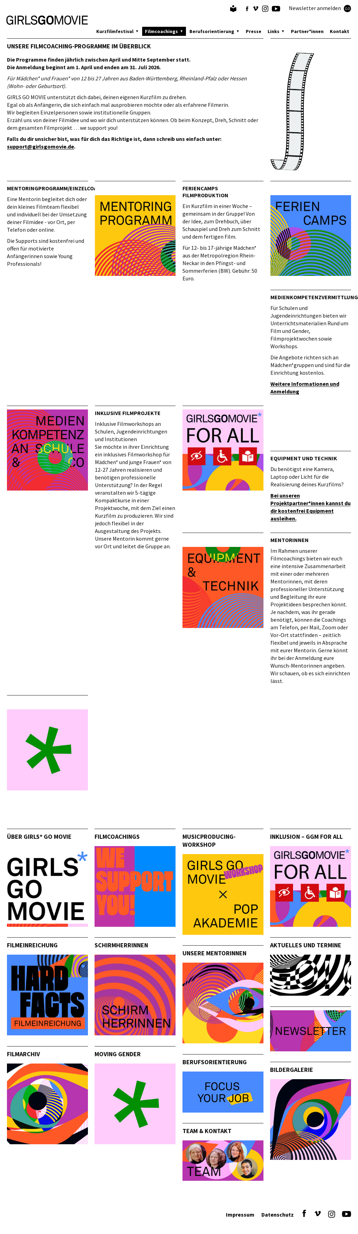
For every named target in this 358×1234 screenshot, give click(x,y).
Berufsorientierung (211, 31)
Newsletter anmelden (320, 8)
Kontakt (339, 31)
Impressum (240, 1214)
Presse (253, 31)
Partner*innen (307, 31)
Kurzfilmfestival (114, 31)
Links (273, 31)
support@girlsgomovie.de (40, 146)
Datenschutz (277, 1214)
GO (347, 8)
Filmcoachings (161, 31)
